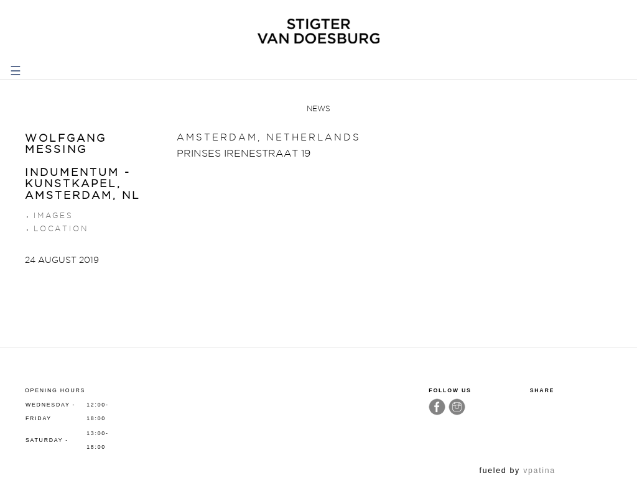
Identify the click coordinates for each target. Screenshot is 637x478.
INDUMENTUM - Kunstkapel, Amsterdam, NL (83, 184)
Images (53, 215)
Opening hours (55, 390)
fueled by (518, 470)
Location (61, 228)
